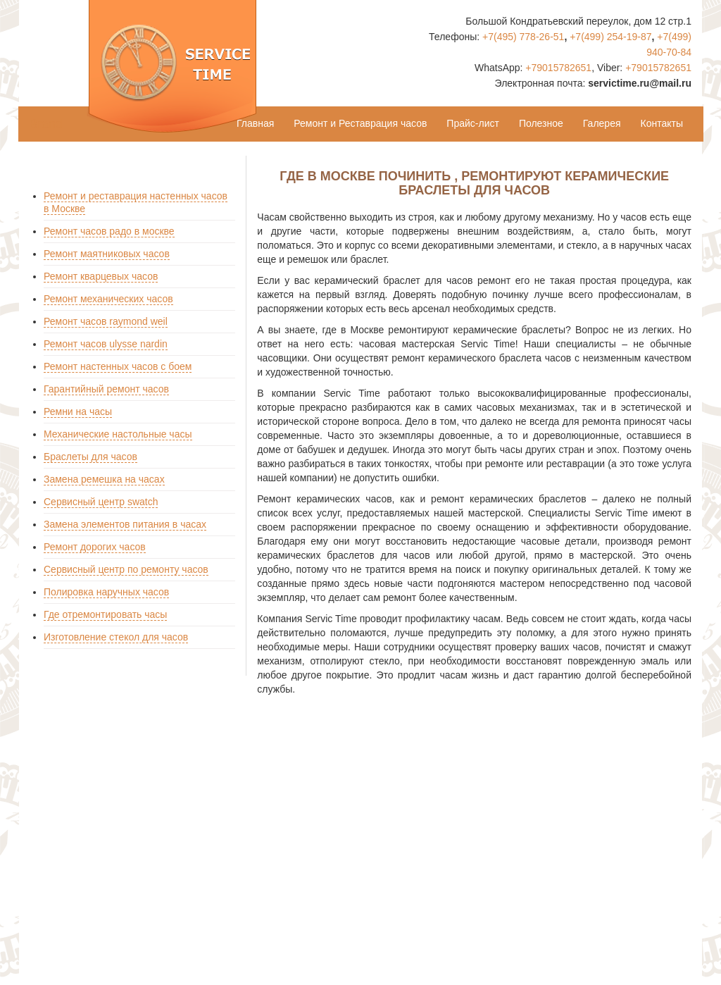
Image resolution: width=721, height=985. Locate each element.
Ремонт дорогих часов (95, 546)
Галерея (602, 123)
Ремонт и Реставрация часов (360, 123)
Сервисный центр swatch (101, 501)
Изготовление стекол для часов (116, 637)
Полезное (541, 123)
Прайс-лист (472, 123)
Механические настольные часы (118, 434)
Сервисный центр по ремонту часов (126, 569)
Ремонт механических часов (108, 298)
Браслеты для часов (90, 456)
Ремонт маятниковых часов (107, 253)
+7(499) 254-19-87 (610, 36)
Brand (46, 124)
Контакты (662, 123)
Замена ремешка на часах (104, 479)
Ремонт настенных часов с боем (118, 366)
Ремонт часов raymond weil (106, 321)
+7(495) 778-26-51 (523, 36)
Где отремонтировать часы (105, 614)
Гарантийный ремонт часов (106, 389)
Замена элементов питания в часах (125, 524)
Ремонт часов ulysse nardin (106, 343)
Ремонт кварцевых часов (101, 276)
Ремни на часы (78, 411)
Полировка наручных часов (106, 591)
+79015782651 (558, 67)
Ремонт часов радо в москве (109, 231)
